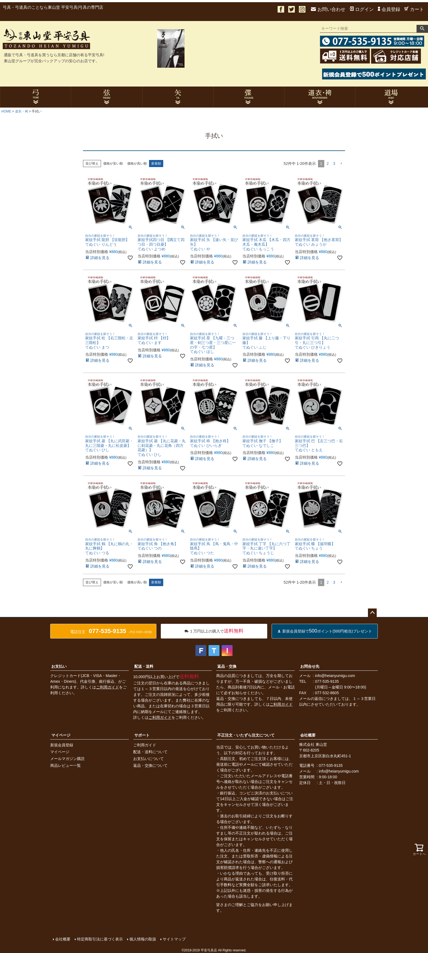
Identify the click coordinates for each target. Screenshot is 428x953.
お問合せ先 (309, 666)
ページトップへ (372, 612)
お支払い (59, 666)
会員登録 (389, 9)
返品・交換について (150, 765)
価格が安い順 (113, 163)
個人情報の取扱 (142, 938)
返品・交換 (226, 666)
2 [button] (327, 163)
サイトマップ (173, 938)
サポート (142, 735)
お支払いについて (148, 758)
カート (414, 9)
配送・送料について (150, 752)
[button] (341, 164)
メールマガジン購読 (67, 758)
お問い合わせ (328, 9)
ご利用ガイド (107, 687)
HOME (6, 111)
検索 (422, 28)
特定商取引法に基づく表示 (99, 938)
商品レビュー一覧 (65, 765)
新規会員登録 (61, 745)
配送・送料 (143, 666)
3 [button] (334, 163)
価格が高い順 (137, 163)
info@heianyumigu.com (335, 675)
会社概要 (308, 735)
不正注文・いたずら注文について (246, 735)
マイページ (60, 735)
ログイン (361, 9)
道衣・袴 (21, 111)
